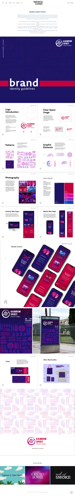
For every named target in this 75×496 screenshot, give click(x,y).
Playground (17, 2)
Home (3, 2)
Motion (6, 2)
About (22, 2)
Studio (14, 2)
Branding (10, 2)
